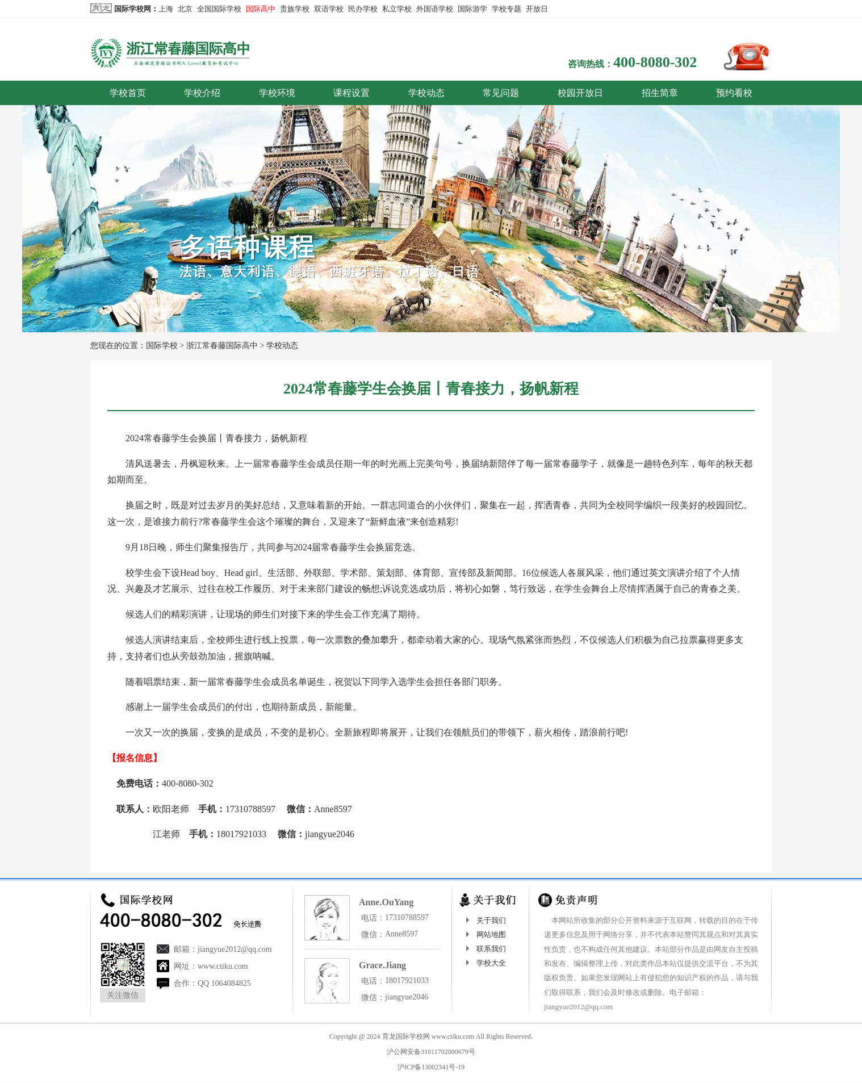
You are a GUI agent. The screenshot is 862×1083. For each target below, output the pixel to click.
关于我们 (491, 920)
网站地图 (491, 934)
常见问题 (501, 93)
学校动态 (426, 93)
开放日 (537, 9)
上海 (165, 9)
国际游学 (472, 9)
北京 (185, 9)
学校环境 (277, 93)
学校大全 (491, 963)
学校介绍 (202, 93)
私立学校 (397, 9)
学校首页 (128, 93)
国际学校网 (132, 9)
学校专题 (506, 9)
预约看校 (734, 93)
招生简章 (660, 93)
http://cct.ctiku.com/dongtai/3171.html (305, 859)
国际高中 (260, 9)
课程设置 (351, 93)
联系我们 (491, 948)
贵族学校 (294, 9)
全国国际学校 (219, 9)
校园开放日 (580, 93)
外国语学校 (434, 9)
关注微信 (123, 995)
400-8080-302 (655, 62)
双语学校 (329, 9)
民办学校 (363, 9)
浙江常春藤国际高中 (222, 345)
